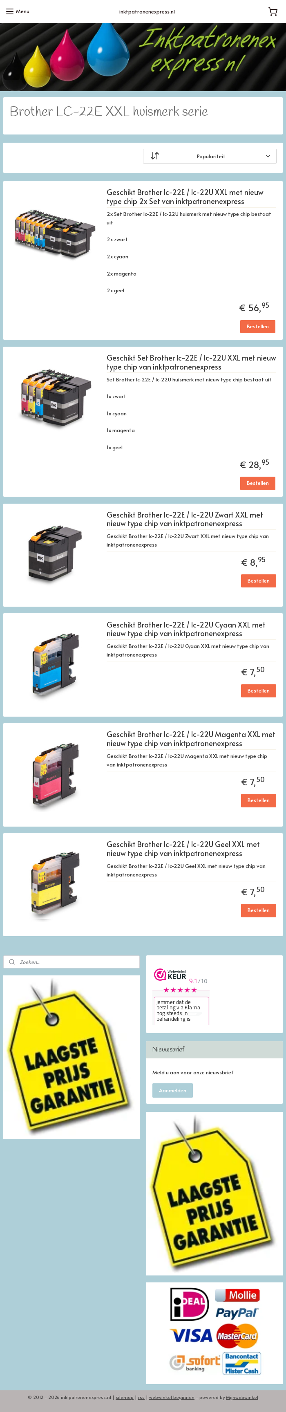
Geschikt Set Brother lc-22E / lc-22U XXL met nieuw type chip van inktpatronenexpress (191, 362)
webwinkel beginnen (171, 1397)
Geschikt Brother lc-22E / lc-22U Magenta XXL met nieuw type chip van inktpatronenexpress (191, 739)
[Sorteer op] (209, 156)
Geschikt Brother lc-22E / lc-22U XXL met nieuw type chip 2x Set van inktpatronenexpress (185, 197)
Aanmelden (172, 1090)
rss (141, 1397)
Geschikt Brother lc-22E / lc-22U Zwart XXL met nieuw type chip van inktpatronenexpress (185, 519)
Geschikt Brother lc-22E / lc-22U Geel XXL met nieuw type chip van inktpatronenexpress (183, 849)
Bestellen (258, 326)
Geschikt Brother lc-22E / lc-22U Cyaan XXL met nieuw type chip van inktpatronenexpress (186, 629)
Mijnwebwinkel (242, 1397)
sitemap (125, 1397)
